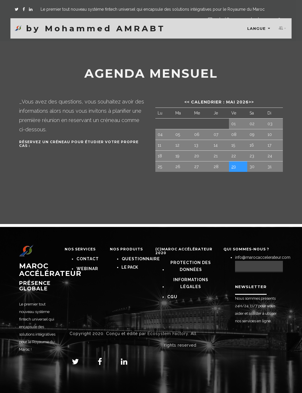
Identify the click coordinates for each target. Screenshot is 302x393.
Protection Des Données (190, 266)
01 (233, 123)
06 (196, 134)
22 (233, 156)
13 (196, 145)
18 (160, 156)
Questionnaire (141, 258)
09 (252, 134)
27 (196, 166)
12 (177, 145)
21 (216, 156)
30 (252, 166)
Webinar (87, 268)
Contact (88, 258)
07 (216, 134)
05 (177, 134)
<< (187, 102)
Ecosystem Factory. (168, 333)
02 (252, 123)
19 (177, 156)
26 (177, 166)
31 (270, 166)
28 (216, 166)
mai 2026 (237, 102)
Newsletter (251, 286)
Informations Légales (190, 283)
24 (270, 156)
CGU (172, 296)
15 (233, 145)
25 (160, 166)
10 (270, 134)
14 (216, 145)
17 (269, 145)
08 (233, 134)
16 (252, 145)
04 (160, 134)
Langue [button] (258, 28)
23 (252, 156)
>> (251, 102)
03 (270, 123)
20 (196, 156)
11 (159, 145)
